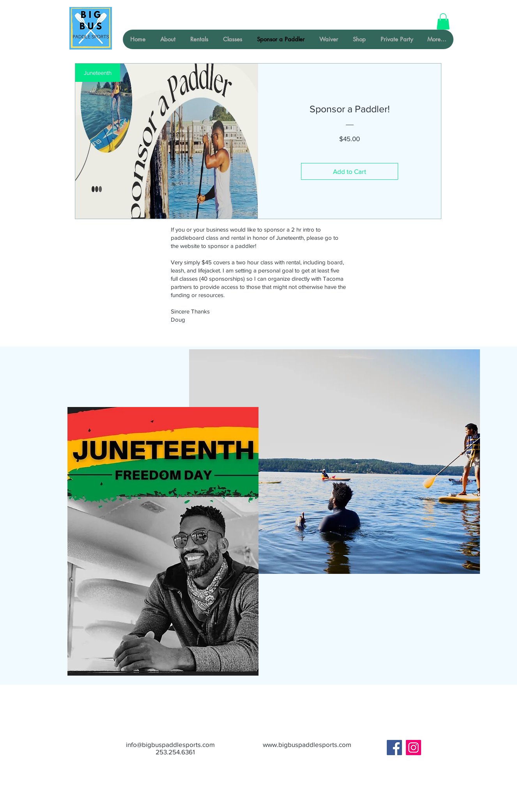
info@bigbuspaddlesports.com (170, 744)
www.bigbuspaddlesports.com (307, 744)
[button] (443, 21)
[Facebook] (394, 747)
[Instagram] (413, 747)
